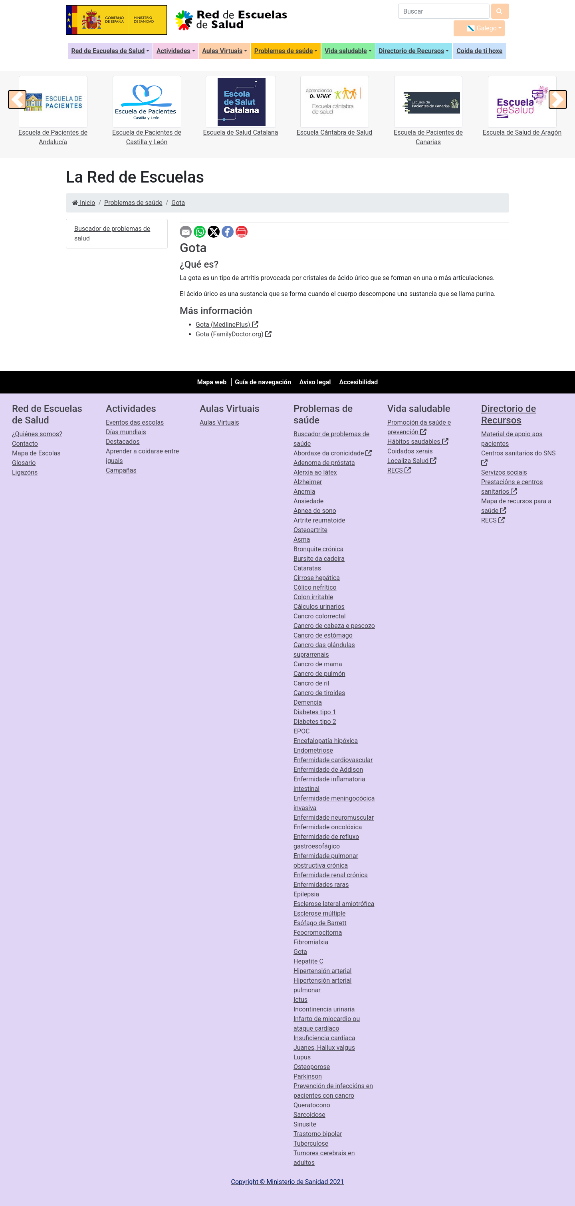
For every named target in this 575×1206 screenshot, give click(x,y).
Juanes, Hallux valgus (324, 1047)
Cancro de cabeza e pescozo (334, 626)
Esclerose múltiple (319, 913)
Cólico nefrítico (315, 587)
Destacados (123, 441)
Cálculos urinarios (319, 606)
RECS (399, 470)
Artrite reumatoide (319, 520)
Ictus (300, 999)
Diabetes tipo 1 (314, 712)
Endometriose (313, 750)
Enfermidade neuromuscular (333, 817)
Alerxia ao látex (315, 472)
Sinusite (304, 1124)
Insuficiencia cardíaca (324, 1038)
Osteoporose (311, 1067)
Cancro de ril (311, 683)
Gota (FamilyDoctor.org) (234, 334)
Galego (482, 28)
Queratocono (311, 1105)
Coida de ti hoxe (479, 51)
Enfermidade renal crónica (330, 875)
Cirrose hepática (316, 578)
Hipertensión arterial (322, 971)
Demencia (307, 702)
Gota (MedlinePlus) (227, 324)
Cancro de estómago (323, 635)
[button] (17, 99)
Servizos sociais (504, 472)
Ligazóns (25, 472)
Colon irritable (313, 597)
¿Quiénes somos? (37, 434)
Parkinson (307, 1076)
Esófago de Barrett (320, 923)
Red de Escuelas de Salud (108, 51)
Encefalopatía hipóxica (325, 741)
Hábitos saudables (417, 441)
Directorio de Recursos (411, 51)
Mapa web (212, 382)
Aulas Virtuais (222, 51)
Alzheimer (307, 482)
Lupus (302, 1057)
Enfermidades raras (321, 884)
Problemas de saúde (283, 51)
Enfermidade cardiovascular (333, 760)
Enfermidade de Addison (328, 769)
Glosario (24, 463)
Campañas (121, 470)
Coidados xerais (410, 451)
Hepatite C (308, 961)
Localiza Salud (411, 461)
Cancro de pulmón (319, 674)
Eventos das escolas (135, 422)
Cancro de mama (317, 664)
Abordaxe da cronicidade (332, 453)
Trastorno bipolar (317, 1134)
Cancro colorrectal (319, 616)
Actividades (173, 51)
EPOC (301, 731)
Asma (301, 539)
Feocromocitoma (317, 932)
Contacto (25, 443)
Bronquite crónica (318, 549)
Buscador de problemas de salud (112, 233)
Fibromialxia (310, 942)
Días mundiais (126, 432)
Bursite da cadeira (319, 558)
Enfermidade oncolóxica (327, 827)
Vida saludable (346, 51)
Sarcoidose (309, 1115)
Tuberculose (310, 1143)
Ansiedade (308, 501)
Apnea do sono (314, 511)
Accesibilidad (358, 382)
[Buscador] (444, 11)
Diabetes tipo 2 (314, 721)
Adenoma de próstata (324, 463)
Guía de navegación (264, 382)
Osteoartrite (310, 530)
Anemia (304, 491)
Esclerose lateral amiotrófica (334, 904)
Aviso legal (316, 382)
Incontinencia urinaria (324, 1009)
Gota (178, 203)
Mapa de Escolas (36, 453)
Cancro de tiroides (319, 693)
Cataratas (307, 568)
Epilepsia (306, 894)
